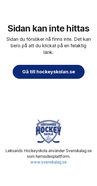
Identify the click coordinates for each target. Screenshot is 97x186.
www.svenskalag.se (48, 162)
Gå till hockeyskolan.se (48, 71)
